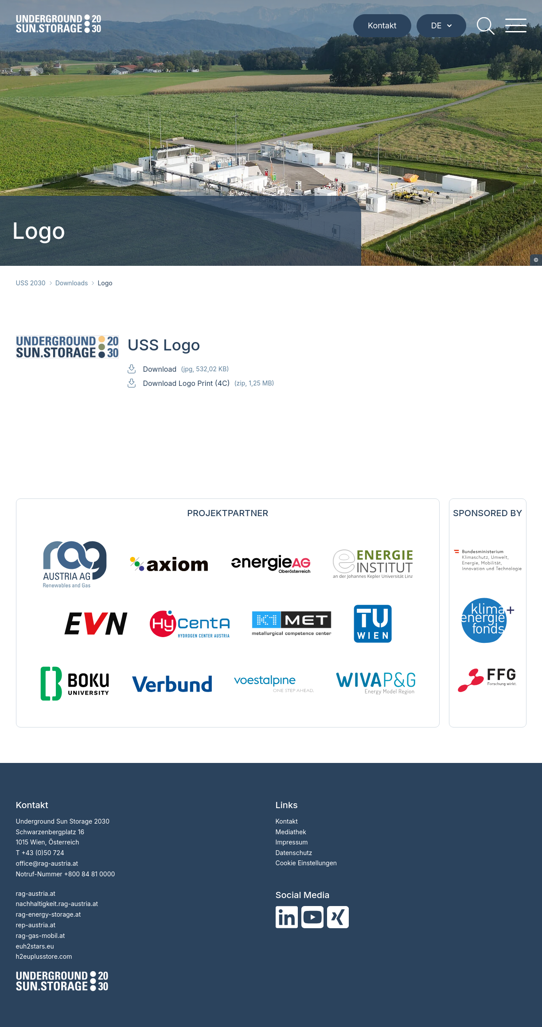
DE (441, 25)
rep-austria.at (35, 925)
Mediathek (291, 832)
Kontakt (382, 25)
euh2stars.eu (35, 946)
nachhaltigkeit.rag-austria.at (57, 903)
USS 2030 (31, 283)
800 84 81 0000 (91, 874)
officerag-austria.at (47, 863)
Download (186, 368)
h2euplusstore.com (44, 956)
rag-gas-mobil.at (40, 935)
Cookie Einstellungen (306, 863)
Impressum (292, 842)
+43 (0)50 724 (42, 852)
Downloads (71, 283)
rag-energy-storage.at (48, 914)
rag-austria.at (35, 893)
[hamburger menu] (515, 25)
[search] (486, 25)
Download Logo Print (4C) (208, 383)
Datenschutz (294, 852)
